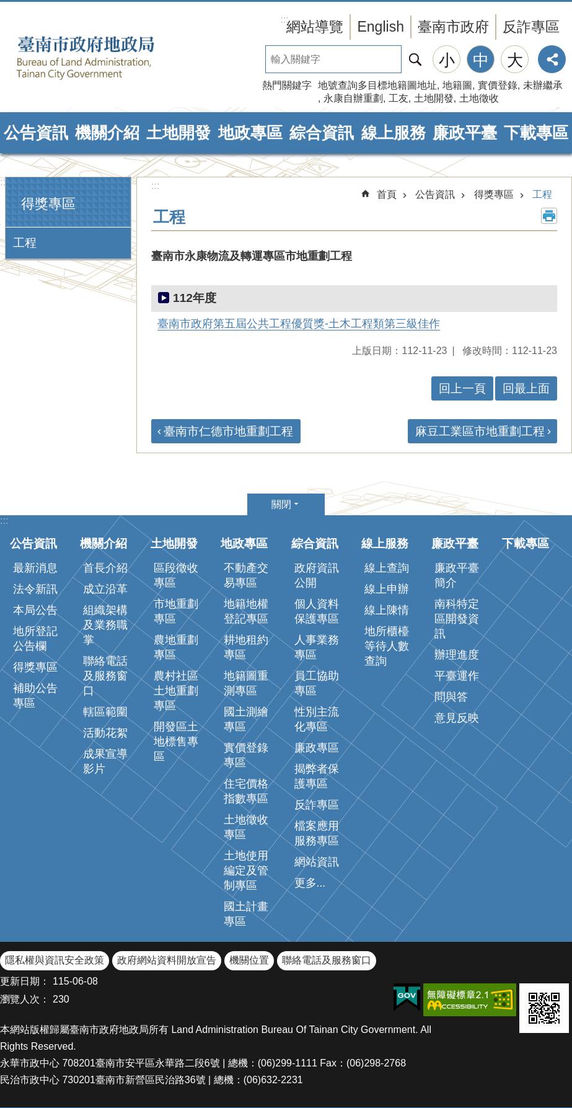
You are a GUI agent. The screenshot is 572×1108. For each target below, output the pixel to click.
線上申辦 (386, 589)
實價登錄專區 (246, 755)
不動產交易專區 (246, 575)
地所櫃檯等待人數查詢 (386, 646)
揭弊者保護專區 (316, 776)
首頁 (387, 194)
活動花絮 (105, 733)
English (380, 27)
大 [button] (515, 60)
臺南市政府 (453, 27)
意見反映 (456, 718)
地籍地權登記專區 (246, 611)
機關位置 (249, 960)
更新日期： (25, 981)
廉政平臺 (465, 132)
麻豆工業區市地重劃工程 (480, 431)
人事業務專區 (316, 647)
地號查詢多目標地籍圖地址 (377, 85)
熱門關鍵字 (287, 85)
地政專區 (250, 132)
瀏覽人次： (25, 999)
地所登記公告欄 (35, 638)
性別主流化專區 (316, 719)
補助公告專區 (35, 695)
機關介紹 (107, 132)
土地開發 (434, 98)
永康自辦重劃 (353, 98)
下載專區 (536, 132)
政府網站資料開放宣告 (166, 960)
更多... (310, 883)
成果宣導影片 (105, 761)
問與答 (451, 697)
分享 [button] (552, 59)
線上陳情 (386, 610)
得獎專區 (48, 203)
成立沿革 (105, 589)
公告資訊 (36, 132)
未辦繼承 (543, 85)
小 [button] (447, 60)
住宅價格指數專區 (246, 791)
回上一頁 (462, 388)
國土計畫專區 (246, 914)
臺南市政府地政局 (105, 57)
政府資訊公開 (316, 575)
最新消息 (35, 568)
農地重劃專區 (176, 647)
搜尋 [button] (415, 59)
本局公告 (35, 610)
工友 (398, 98)
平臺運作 (456, 676)
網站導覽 (314, 27)
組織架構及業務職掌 (105, 625)
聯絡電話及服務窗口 (105, 676)
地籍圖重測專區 (246, 683)
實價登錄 (497, 85)
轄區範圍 (105, 712)
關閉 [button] (281, 504)
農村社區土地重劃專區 (176, 691)
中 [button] (481, 60)
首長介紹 (105, 568)
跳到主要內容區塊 (6, 6)
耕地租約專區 (246, 647)
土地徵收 (479, 98)
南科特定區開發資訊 (456, 619)
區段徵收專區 (176, 575)
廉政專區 (316, 748)
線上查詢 (386, 568)
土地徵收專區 (246, 827)
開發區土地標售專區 (176, 741)
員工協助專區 (316, 683)
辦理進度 (456, 655)
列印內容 (549, 216)
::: (4, 182)
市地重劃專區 (176, 611)
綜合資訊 (321, 132)
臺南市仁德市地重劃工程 (228, 431)
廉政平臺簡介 (456, 575)
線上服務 (393, 132)
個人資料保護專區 (316, 611)
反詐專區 (531, 27)
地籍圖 (457, 85)
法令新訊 (35, 589)
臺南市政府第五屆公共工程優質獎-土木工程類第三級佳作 (298, 323)
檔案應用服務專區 (316, 833)
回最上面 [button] (526, 388)
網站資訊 (316, 862)
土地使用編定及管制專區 (246, 870)
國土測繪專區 (246, 719)
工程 (25, 242)
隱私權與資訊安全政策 (54, 960)
